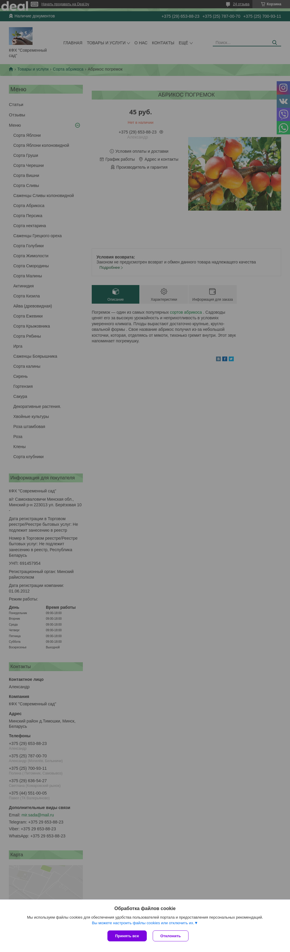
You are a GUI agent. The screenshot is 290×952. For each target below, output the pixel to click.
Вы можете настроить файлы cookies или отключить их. (143, 923)
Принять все (127, 936)
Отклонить (170, 936)
